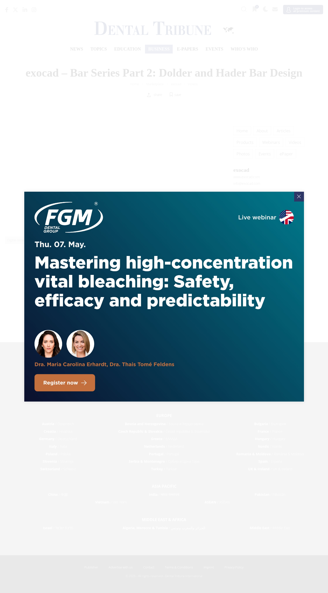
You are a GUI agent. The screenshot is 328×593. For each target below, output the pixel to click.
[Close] (299, 197)
